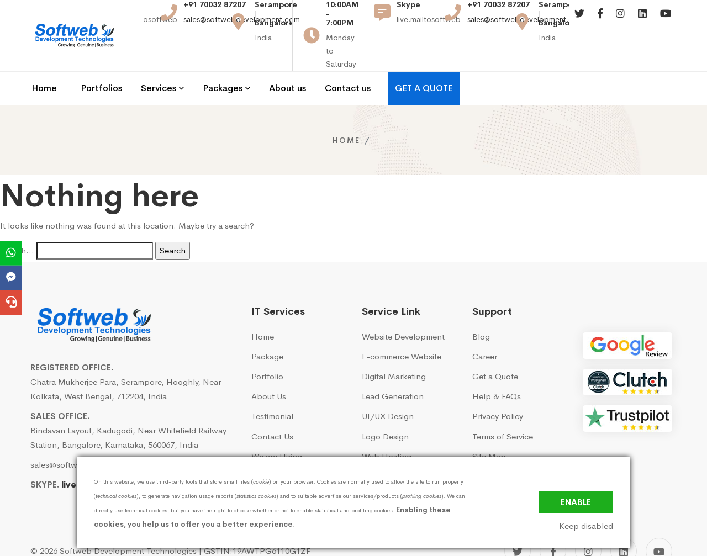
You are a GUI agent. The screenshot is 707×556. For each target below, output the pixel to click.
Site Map (489, 426)
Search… (17, 220)
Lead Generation (393, 367)
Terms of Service (502, 406)
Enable (576, 502)
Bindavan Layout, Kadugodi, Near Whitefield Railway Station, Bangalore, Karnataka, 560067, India (128, 407)
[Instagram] (620, 21)
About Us (268, 367)
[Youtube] (666, 21)
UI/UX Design (388, 387)
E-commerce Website (401, 327)
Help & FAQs (496, 367)
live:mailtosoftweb (101, 455)
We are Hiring (276, 426)
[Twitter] (579, 21)
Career (484, 327)
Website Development (403, 306)
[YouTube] (659, 522)
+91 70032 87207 (214, 12)
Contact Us (272, 406)
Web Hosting (386, 426)
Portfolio (267, 347)
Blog (481, 306)
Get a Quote (495, 347)
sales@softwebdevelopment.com (241, 27)
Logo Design (385, 406)
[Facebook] (600, 21)
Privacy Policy (497, 387)
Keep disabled (586, 526)
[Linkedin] (642, 21)
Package (267, 327)
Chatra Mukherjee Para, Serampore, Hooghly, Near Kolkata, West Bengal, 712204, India (125, 359)
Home (346, 110)
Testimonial (272, 387)
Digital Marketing (394, 347)
